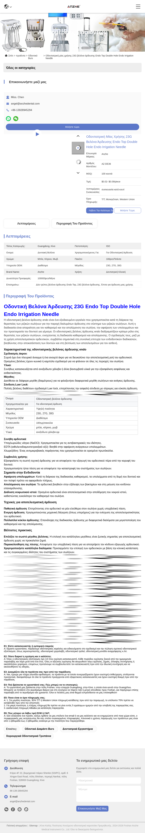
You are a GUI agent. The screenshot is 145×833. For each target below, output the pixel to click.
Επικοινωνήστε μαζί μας (92, 808)
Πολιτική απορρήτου (17, 825)
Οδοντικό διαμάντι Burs (39, 729)
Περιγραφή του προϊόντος (74, 223)
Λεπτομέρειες (26, 223)
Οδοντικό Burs (33, 57)
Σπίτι (10, 55)
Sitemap (33, 825)
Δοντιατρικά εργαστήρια (78, 729)
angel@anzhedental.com (25, 103)
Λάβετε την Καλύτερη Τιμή (102, 210)
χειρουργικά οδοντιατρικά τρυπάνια (28, 736)
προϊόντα (20, 55)
